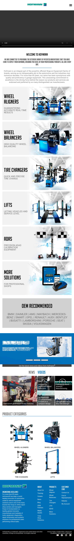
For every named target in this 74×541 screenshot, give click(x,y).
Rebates (64, 501)
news (32, 372)
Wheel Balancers (52, 446)
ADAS (51, 509)
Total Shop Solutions (40, 518)
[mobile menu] (71, 5)
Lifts (52, 476)
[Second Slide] (37, 360)
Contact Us (65, 493)
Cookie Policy (60, 531)
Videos (41, 372)
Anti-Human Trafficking (65, 533)
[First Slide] (29, 360)
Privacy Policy (51, 531)
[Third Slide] (44, 360)
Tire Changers (21, 476)
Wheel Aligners (21, 446)
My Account (66, 504)
